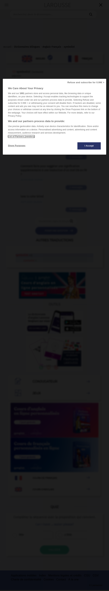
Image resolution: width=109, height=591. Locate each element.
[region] (54, 117)
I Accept (89, 146)
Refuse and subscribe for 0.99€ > (85, 82)
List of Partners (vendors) (21, 136)
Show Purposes (16, 145)
